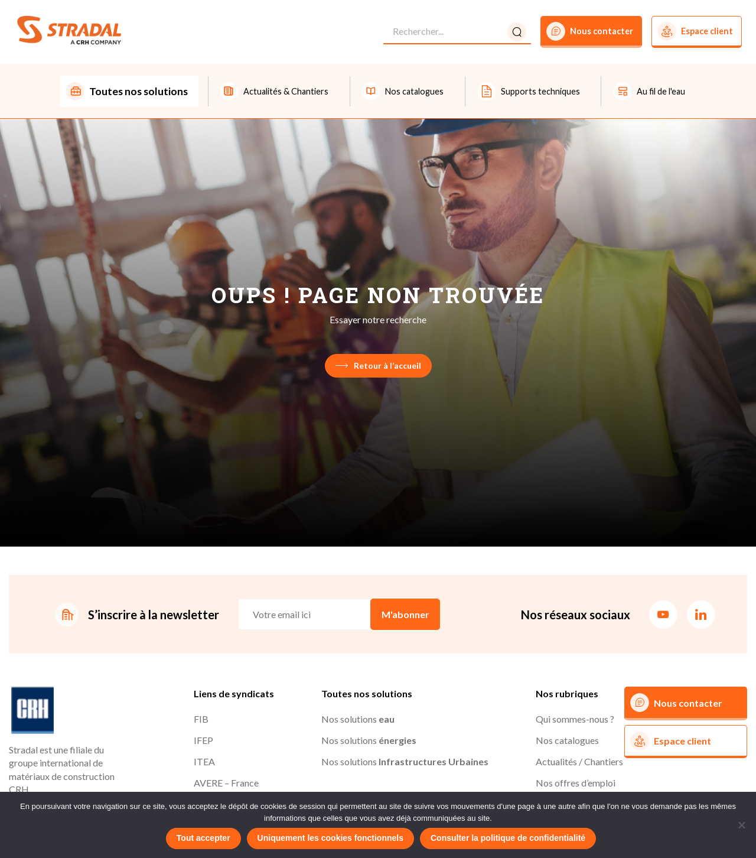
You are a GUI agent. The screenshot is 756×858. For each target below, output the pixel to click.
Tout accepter (203, 838)
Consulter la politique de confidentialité (508, 838)
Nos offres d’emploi (575, 783)
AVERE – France (226, 783)
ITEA (204, 762)
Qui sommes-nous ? (575, 720)
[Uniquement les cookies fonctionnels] (741, 825)
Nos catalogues (567, 741)
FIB (201, 720)
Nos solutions (358, 720)
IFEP (203, 741)
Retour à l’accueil (378, 366)
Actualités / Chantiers (579, 762)
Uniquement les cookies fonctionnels (330, 838)
